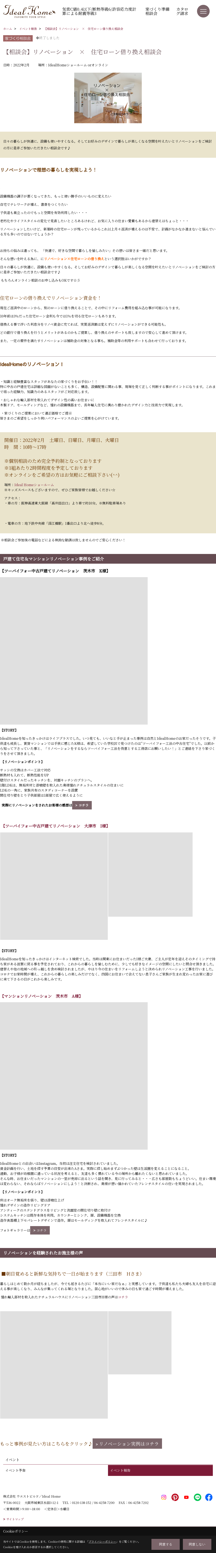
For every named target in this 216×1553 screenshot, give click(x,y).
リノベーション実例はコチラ (129, 1443)
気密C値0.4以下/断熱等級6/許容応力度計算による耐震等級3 (99, 11)
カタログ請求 (182, 11)
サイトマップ (15, 1519)
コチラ (83, 805)
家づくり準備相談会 (157, 11)
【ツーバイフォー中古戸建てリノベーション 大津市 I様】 (55, 826)
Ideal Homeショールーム (34, 484)
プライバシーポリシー (102, 1542)
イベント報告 (120, 1470)
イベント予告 (15, 1470)
